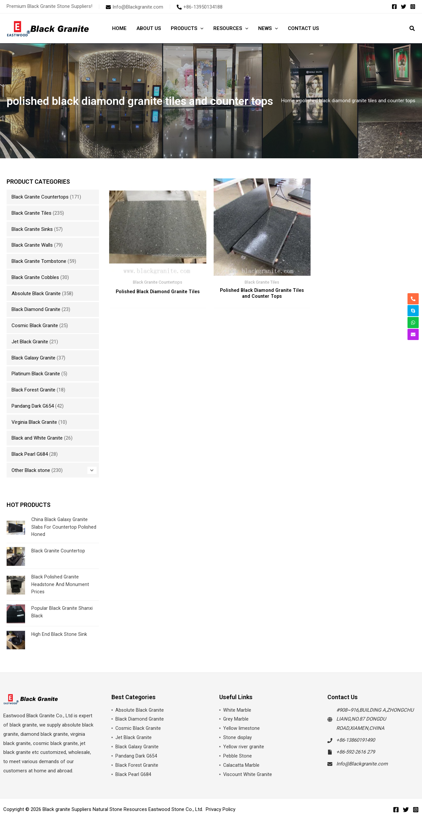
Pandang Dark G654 (33, 406)
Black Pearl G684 (30, 454)
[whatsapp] (413, 322)
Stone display (237, 737)
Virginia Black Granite (34, 422)
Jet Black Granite (30, 342)
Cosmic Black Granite (35, 325)
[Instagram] (412, 6)
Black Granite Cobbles (35, 277)
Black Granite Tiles (31, 213)
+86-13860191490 (355, 740)
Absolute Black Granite (36, 293)
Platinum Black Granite (36, 374)
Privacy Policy (220, 809)
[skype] (413, 310)
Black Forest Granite (33, 390)
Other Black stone (31, 470)
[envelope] (134, 7)
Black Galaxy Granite (33, 358)
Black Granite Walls (32, 245)
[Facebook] (394, 6)
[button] (200, 28)
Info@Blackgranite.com (362, 764)
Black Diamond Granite (36, 309)
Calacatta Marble (241, 765)
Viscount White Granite (248, 774)
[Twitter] (403, 6)
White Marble (237, 710)
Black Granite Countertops (40, 197)
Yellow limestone (241, 728)
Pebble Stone (237, 756)
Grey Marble (236, 719)
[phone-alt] (200, 7)
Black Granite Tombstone (39, 261)
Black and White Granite (37, 438)
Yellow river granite (243, 747)
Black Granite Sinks (32, 229)
